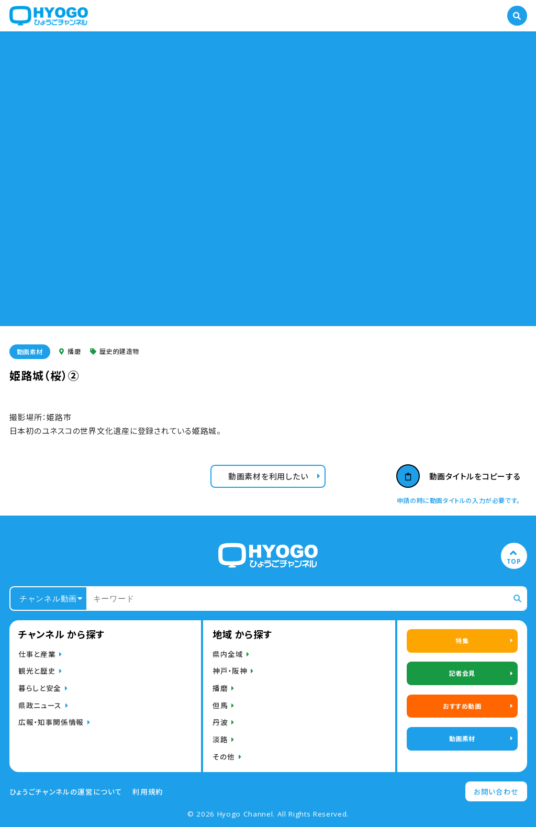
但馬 (220, 705)
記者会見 (462, 672)
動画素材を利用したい (268, 476)
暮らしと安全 (39, 688)
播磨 (70, 351)
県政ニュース (40, 705)
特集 (461, 640)
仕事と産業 (36, 654)
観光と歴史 (36, 670)
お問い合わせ (496, 791)
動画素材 (30, 351)
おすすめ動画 (462, 705)
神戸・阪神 (230, 670)
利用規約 (147, 791)
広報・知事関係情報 (51, 722)
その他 (224, 756)
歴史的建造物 (114, 351)
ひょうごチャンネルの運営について (65, 791)
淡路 (220, 739)
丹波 (220, 722)
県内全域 (228, 654)
